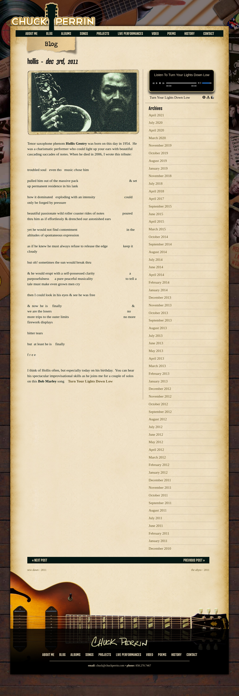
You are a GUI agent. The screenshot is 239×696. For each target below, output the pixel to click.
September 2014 (160, 244)
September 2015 (160, 206)
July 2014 (155, 259)
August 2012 (158, 419)
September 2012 (160, 412)
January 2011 (158, 541)
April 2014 (156, 275)
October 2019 (158, 153)
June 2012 (156, 434)
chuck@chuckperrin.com (110, 665)
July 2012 (155, 427)
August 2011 (158, 510)
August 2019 (158, 161)
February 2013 (159, 373)
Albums (66, 33)
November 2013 (160, 305)
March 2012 (157, 457)
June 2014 (156, 267)
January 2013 (158, 381)
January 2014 (158, 290)
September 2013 (160, 320)
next (163, 83)
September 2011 (160, 503)
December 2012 (160, 389)
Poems (171, 33)
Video (155, 33)
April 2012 (156, 450)
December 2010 (160, 548)
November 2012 (160, 396)
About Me (31, 33)
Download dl (208, 97)
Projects (103, 33)
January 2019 (158, 168)
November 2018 (160, 176)
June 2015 (156, 214)
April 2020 (156, 130)
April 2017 (156, 199)
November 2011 (160, 487)
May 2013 (156, 351)
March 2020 (157, 138)
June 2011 (156, 526)
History (189, 33)
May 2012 (156, 442)
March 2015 (157, 229)
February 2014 (159, 282)
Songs (84, 33)
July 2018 (155, 183)
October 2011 (158, 495)
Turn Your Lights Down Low (170, 97)
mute (199, 82)
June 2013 (156, 343)
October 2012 (158, 404)
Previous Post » (194, 560)
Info (204, 97)
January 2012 (158, 472)
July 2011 (155, 518)
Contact (208, 33)
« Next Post (39, 560)
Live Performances (130, 33)
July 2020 (155, 122)
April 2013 (156, 358)
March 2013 (157, 366)
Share (212, 97)
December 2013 (160, 297)
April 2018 (156, 191)
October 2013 (158, 313)
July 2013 (155, 336)
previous (153, 83)
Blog (49, 33)
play (156, 83)
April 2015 (156, 221)
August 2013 (158, 328)
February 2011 (159, 533)
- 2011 (36, 570)
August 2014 (158, 252)
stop (160, 83)
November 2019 (160, 145)
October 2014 (158, 237)
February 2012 (159, 465)
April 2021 (156, 115)
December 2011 (160, 480)
